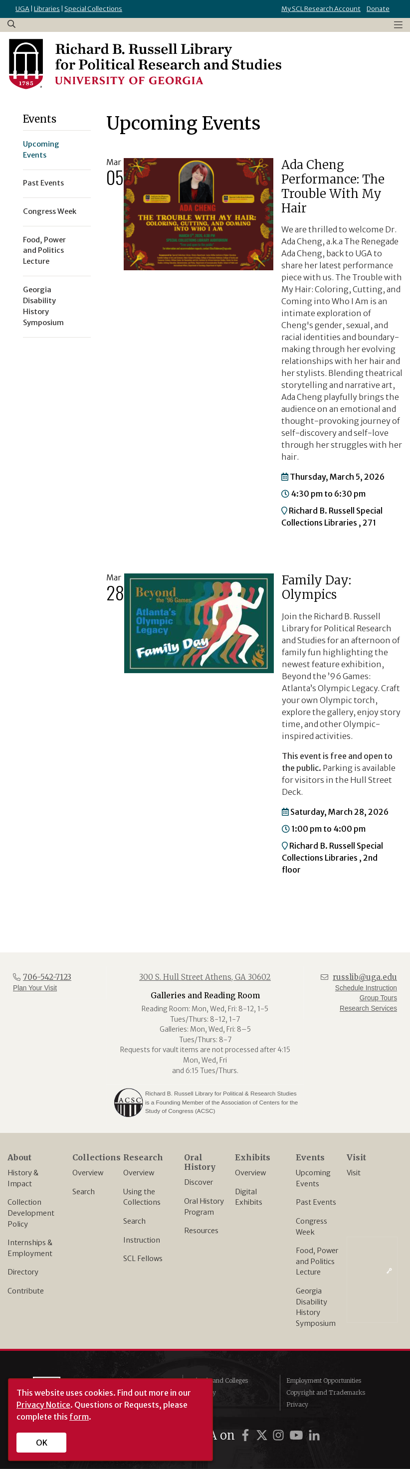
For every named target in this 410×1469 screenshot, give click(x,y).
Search (83, 1191)
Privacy (297, 1404)
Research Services (368, 1008)
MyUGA (200, 1404)
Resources (201, 1230)
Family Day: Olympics (316, 587)
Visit (354, 1172)
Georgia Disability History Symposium (316, 1307)
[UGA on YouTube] (298, 1435)
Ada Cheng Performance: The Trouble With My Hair (333, 186)
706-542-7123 (47, 977)
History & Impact (22, 1178)
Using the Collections (142, 1197)
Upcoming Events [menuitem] (41, 150)
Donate (378, 8)
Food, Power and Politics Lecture (317, 1261)
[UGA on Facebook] (247, 1435)
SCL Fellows (143, 1258)
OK (41, 1443)
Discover (198, 1182)
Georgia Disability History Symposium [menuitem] (43, 306)
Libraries (47, 8)
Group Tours (378, 998)
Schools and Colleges (218, 1380)
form (79, 1417)
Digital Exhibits (248, 1197)
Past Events (316, 1202)
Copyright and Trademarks (325, 1392)
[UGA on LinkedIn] (314, 1435)
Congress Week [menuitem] (49, 211)
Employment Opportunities (323, 1380)
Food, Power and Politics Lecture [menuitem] (44, 250)
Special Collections (93, 8)
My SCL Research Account (321, 8)
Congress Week (311, 1227)
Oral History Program (204, 1207)
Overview (87, 1172)
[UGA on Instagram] (280, 1435)
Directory (22, 1272)
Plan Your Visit (35, 988)
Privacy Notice (43, 1405)
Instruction (141, 1240)
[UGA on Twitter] (263, 1435)
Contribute (25, 1290)
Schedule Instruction (366, 988)
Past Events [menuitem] (43, 183)
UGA (22, 8)
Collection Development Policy (30, 1213)
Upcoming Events (313, 1178)
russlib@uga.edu (365, 977)
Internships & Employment (29, 1248)
